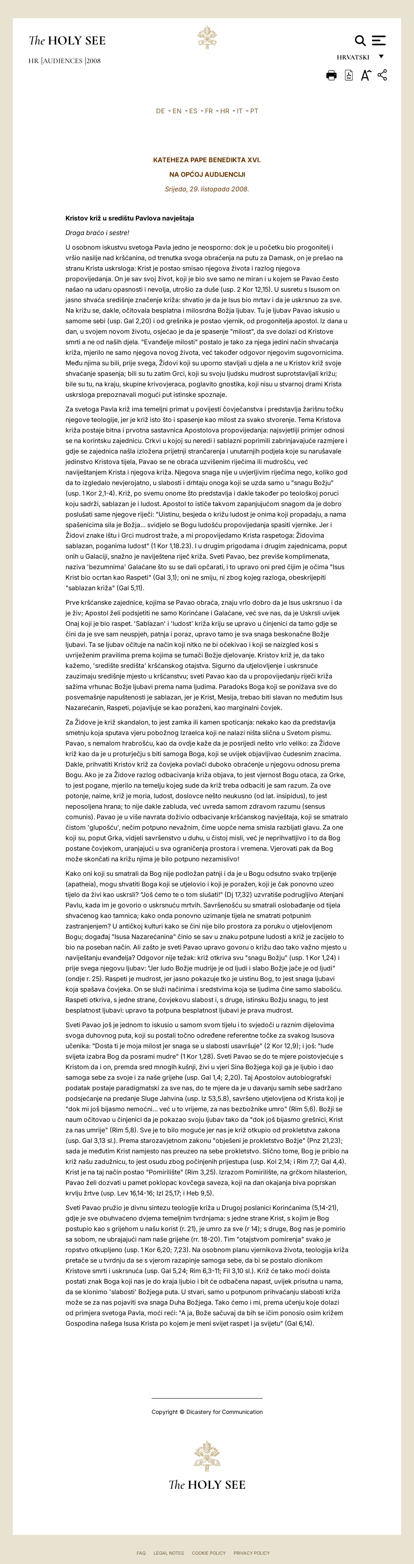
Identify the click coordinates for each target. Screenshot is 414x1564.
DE (160, 111)
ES (193, 111)
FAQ (141, 1553)
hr (34, 60)
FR (209, 111)
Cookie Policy (209, 1553)
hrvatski (355, 59)
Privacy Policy (252, 1553)
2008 (94, 60)
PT (254, 111)
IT (240, 111)
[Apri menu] (378, 40)
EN (177, 111)
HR (224, 111)
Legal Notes (169, 1553)
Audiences (63, 60)
